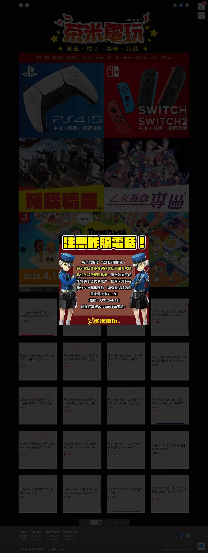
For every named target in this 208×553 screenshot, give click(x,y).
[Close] (147, 231)
